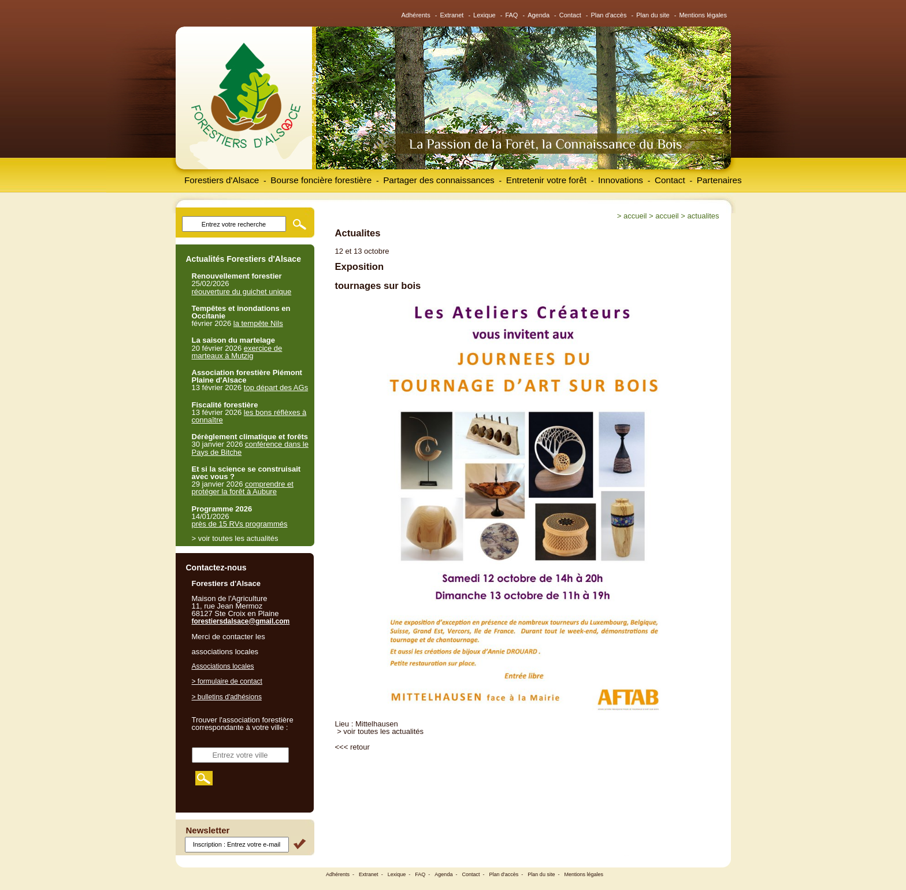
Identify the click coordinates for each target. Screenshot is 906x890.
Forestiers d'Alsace (221, 180)
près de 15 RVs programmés (240, 524)
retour (360, 747)
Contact (570, 15)
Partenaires (719, 180)
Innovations (620, 180)
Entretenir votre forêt (546, 180)
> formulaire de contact (227, 681)
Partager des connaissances (439, 180)
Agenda (538, 15)
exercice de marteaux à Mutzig (237, 352)
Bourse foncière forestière (321, 180)
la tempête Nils (258, 323)
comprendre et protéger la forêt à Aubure (243, 488)
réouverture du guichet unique (242, 291)
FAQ (511, 15)
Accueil (635, 216)
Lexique (484, 15)
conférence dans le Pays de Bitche (250, 448)
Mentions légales (703, 15)
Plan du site (652, 15)
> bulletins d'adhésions (227, 697)
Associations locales (223, 666)
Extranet (451, 15)
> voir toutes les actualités (380, 731)
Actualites (703, 216)
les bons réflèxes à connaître (249, 416)
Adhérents (416, 15)
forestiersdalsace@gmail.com (241, 621)
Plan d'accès (608, 15)
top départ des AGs (276, 387)
